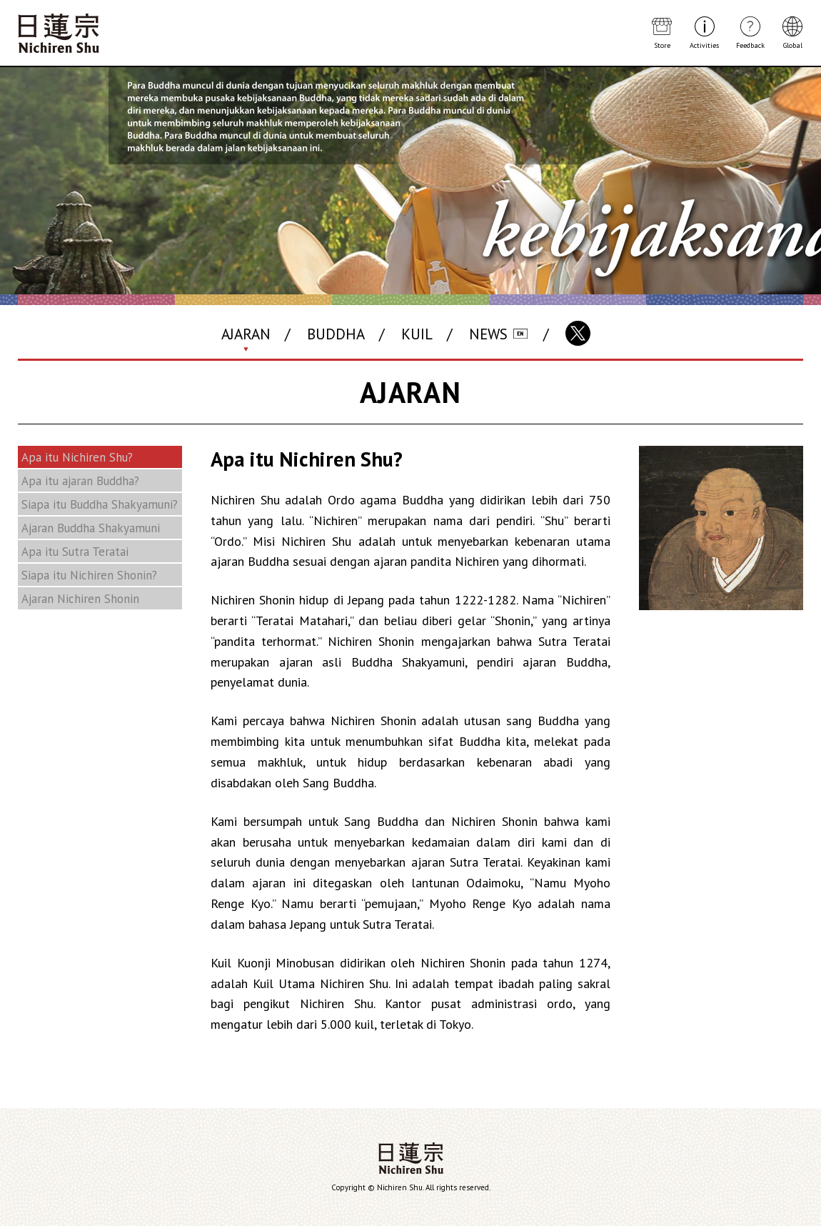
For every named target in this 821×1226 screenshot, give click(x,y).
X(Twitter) (577, 333)
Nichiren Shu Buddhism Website (58, 33)
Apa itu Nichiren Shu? (77, 457)
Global (792, 45)
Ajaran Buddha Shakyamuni (90, 528)
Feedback (750, 45)
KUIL (417, 334)
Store (662, 45)
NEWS (488, 334)
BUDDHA (336, 334)
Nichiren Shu (410, 1158)
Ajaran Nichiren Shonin (80, 599)
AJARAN (246, 334)
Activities (704, 45)
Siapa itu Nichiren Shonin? (89, 575)
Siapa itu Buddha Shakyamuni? (99, 504)
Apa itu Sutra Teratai (75, 551)
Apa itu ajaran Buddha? (80, 481)
